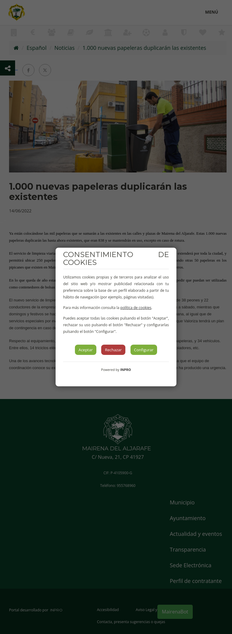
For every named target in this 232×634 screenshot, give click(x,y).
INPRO (125, 369)
